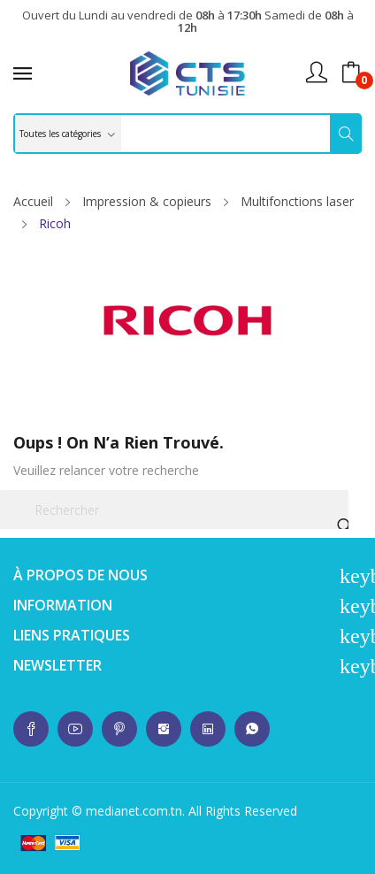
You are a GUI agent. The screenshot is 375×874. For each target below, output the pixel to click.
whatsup (31, 729)
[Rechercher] (174, 509)
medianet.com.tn (134, 810)
